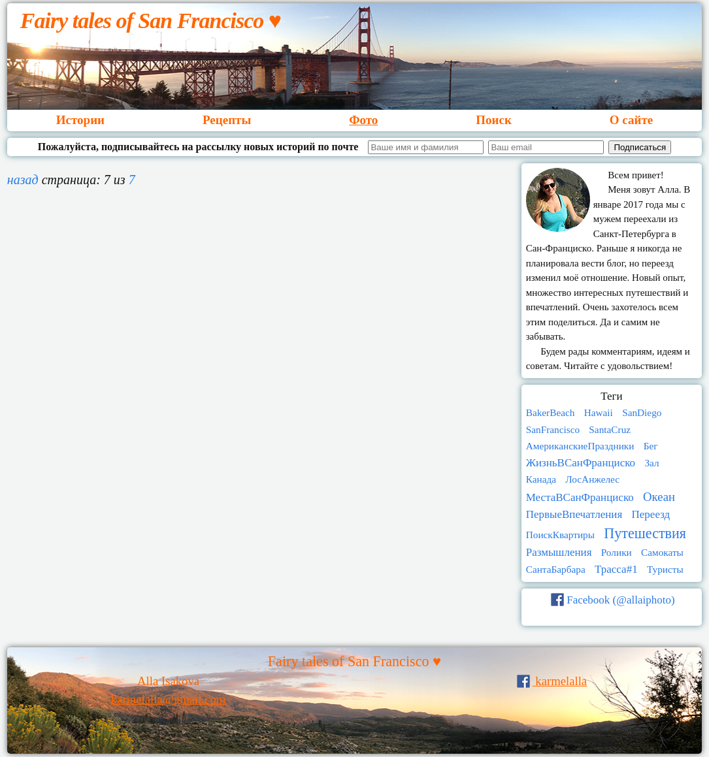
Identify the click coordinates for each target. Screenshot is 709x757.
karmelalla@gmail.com (168, 699)
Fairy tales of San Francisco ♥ (150, 20)
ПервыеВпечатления (574, 514)
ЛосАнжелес (592, 479)
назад (23, 179)
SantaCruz (610, 429)
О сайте (631, 120)
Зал (651, 462)
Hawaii (598, 412)
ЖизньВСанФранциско (580, 463)
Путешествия (645, 533)
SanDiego (641, 412)
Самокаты (662, 552)
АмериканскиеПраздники (580, 445)
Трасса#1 (616, 569)
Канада (541, 479)
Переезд (651, 514)
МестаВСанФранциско (580, 497)
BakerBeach (550, 412)
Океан (659, 497)
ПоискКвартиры (560, 534)
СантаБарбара (555, 569)
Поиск (494, 120)
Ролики (616, 552)
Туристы (665, 569)
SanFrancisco (553, 429)
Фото (363, 120)
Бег (651, 445)
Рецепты (227, 120)
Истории (80, 120)
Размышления (559, 552)
